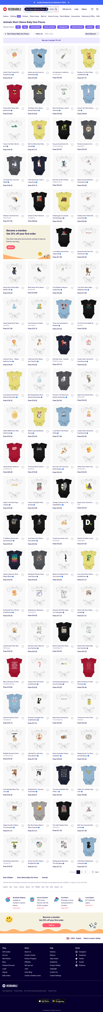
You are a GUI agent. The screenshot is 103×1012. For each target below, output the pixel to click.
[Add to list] (22, 73)
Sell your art (29, 965)
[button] (51, 2)
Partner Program (30, 959)
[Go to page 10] (92, 872)
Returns (52, 955)
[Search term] (56, 9)
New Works (6, 959)
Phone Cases (34, 16)
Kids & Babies (65, 16)
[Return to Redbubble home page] (12, 9)
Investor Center (30, 955)
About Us (28, 952)
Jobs (26, 969)
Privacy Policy (18, 991)
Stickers (25, 16)
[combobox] (41, 9)
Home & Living (53, 16)
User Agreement (7, 991)
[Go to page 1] (78, 872)
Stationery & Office (88, 16)
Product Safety (55, 965)
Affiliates (28, 962)
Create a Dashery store (33, 976)
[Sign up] (10, 247)
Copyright (53, 969)
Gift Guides (6, 952)
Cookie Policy (52, 991)
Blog (4, 962)
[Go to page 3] (85, 872)
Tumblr (79, 962)
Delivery (53, 952)
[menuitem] (6, 16)
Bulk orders (6, 976)
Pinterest (80, 965)
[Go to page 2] (82, 872)
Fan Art (5, 955)
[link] (18, 27)
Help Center (54, 959)
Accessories (75, 16)
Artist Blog (28, 972)
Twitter (79, 958)
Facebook (80, 955)
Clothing (15, 16)
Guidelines (53, 962)
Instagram (80, 952)
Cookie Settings (55, 976)
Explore (6, 16)
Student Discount (8, 965)
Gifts (98, 16)
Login (4, 969)
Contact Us (54, 972)
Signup (4, 972)
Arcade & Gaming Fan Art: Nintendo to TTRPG (51, 2)
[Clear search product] (36, 9)
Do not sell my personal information (35, 991)
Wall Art (43, 16)
